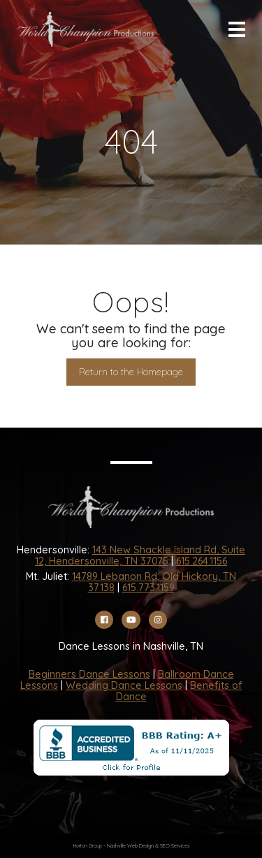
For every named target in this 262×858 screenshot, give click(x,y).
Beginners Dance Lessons (89, 674)
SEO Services (174, 846)
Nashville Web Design (130, 846)
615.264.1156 (201, 561)
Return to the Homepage (131, 371)
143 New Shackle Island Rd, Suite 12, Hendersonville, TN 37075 (140, 555)
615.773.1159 (148, 587)
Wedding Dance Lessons (124, 685)
